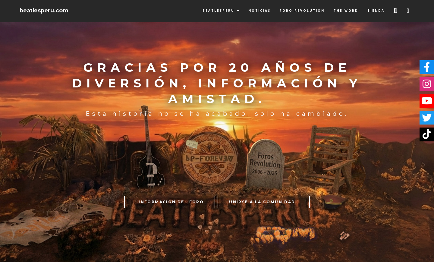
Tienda (376, 10)
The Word (346, 10)
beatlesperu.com (44, 10)
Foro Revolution (302, 10)
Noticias (259, 10)
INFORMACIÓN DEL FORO (171, 202)
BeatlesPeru (221, 10)
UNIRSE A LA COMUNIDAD (262, 202)
